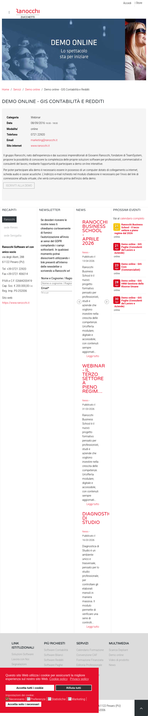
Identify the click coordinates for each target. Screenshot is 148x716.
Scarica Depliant (118, 650)
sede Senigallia (12, 235)
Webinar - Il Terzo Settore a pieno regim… (93, 378)
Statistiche (58, 699)
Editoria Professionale (89, 665)
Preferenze (37, 699)
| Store (138, 2)
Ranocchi (9, 219)
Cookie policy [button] (58, 679)
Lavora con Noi (20, 659)
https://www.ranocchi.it (15, 302)
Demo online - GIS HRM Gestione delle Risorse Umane (132, 283)
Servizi (17, 89)
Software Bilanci (53, 655)
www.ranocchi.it (40, 145)
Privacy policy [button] (79, 679)
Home (5, 89)
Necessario (16, 699)
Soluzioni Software (23, 654)
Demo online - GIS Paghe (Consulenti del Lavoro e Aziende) (128, 248)
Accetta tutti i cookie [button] (30, 687)
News (85, 252)
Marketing (78, 699)
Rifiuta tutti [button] (73, 687)
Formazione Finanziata (90, 660)
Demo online (32, 89)
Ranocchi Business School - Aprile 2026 (95, 232)
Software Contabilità (56, 650)
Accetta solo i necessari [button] (23, 704)
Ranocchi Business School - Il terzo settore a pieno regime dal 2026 (128, 229)
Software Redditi (53, 660)
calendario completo (132, 218)
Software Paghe (53, 665)
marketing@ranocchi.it (44, 140)
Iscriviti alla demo (19, 185)
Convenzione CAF (87, 655)
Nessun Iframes (55, 254)
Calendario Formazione (90, 650)
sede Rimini (11, 227)
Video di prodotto (119, 660)
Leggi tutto (92, 356)
